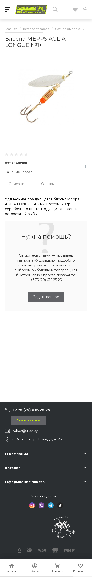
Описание (17, 184)
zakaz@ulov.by (25, 430)
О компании (16, 454)
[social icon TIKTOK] (60, 505)
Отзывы (47, 184)
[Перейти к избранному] (74, 9)
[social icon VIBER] (41, 505)
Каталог (12, 468)
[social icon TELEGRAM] (50, 505)
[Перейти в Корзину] (84, 9)
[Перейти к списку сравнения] (65, 9)
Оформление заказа (25, 482)
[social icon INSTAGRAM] (32, 505)
